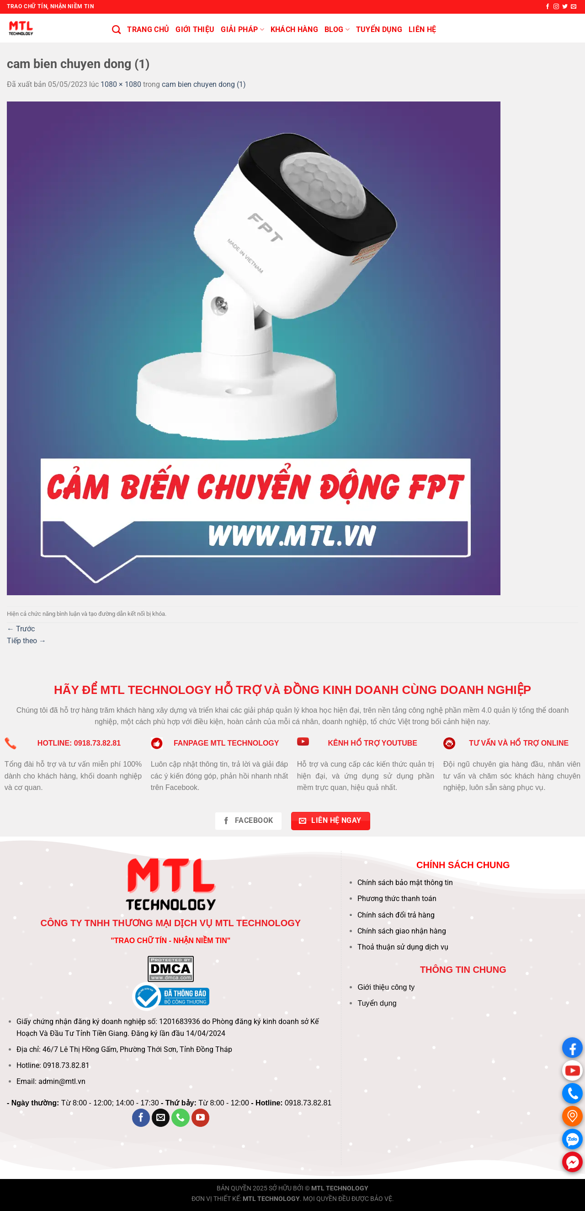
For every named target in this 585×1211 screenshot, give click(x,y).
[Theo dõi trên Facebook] (547, 7)
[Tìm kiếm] (116, 29)
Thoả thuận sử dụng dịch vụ (402, 947)
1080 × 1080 (121, 84)
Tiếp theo (26, 640)
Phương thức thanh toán (396, 898)
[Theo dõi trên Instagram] (556, 7)
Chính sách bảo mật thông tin (405, 882)
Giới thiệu (195, 29)
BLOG (337, 29)
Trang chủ (148, 29)
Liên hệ (422, 29)
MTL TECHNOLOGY (339, 1188)
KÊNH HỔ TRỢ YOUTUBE (372, 743)
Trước (21, 628)
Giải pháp (242, 29)
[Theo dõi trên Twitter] (565, 7)
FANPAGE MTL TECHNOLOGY (226, 743)
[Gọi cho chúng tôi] (180, 1118)
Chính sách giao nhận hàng (401, 931)
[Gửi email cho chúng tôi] (573, 7)
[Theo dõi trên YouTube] (200, 1118)
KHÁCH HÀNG (294, 29)
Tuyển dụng (376, 1003)
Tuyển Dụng (379, 29)
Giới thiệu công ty (386, 987)
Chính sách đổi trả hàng (396, 915)
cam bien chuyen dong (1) (204, 84)
